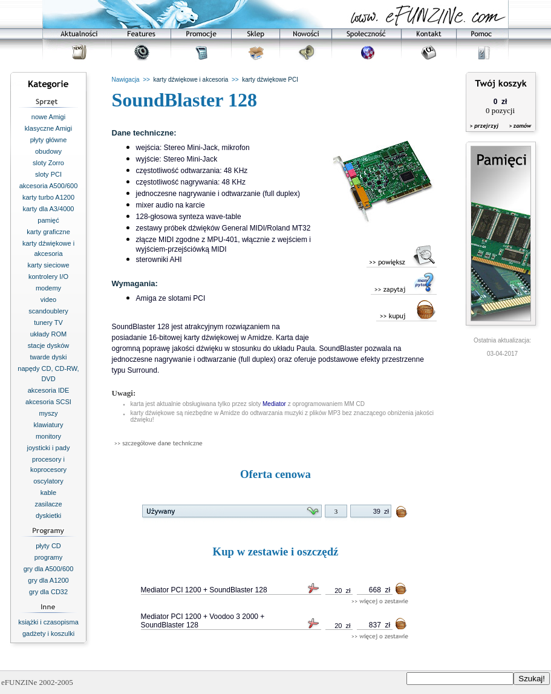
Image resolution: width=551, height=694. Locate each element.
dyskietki (48, 515)
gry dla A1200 (48, 580)
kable (48, 492)
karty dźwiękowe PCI (270, 79)
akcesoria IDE (48, 390)
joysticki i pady (48, 447)
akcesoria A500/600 (48, 185)
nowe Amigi (48, 116)
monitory (48, 436)
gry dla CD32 (48, 591)
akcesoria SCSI (48, 401)
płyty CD (48, 545)
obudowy (48, 151)
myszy (48, 413)
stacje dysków (48, 345)
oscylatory (48, 481)
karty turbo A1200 (48, 197)
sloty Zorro (48, 162)
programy (48, 557)
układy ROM (48, 334)
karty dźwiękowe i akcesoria (190, 79)
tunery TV (48, 322)
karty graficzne (48, 231)
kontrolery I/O (48, 276)
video (48, 299)
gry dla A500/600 (49, 568)
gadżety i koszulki (48, 633)
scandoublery (48, 311)
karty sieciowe (48, 265)
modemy (48, 288)
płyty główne (48, 139)
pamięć (48, 220)
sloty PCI (48, 174)
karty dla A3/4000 (48, 208)
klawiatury (49, 424)
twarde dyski (48, 357)
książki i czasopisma (48, 622)
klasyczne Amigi (48, 128)
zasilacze (48, 504)
